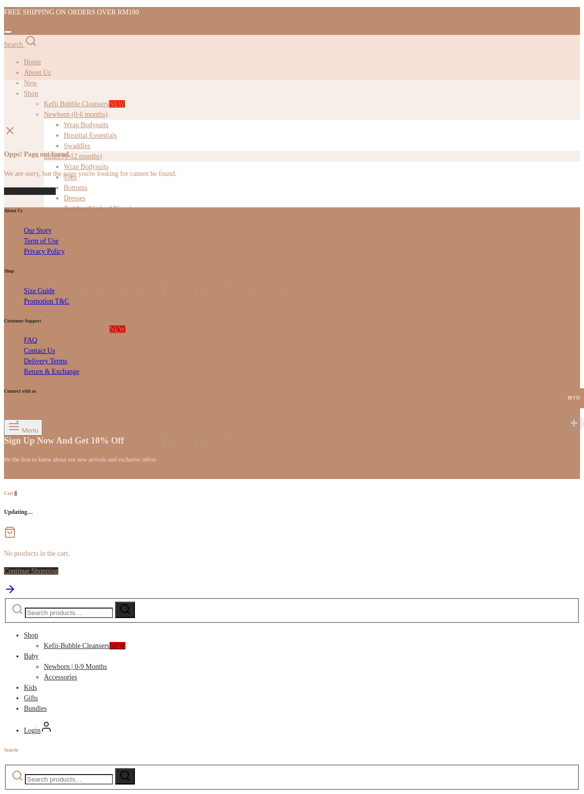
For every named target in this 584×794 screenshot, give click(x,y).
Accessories (60, 677)
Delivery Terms (45, 361)
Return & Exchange (51, 371)
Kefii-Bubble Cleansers (84, 329)
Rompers (96, 250)
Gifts (31, 381)
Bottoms (75, 187)
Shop (31, 635)
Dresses (75, 198)
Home (32, 62)
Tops (90, 219)
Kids (30, 687)
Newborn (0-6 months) (76, 114)
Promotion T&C (46, 301)
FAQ (30, 340)
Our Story (38, 230)
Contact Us (39, 350)
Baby (31, 656)
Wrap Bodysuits (86, 125)
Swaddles (77, 146)
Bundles (35, 708)
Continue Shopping (31, 571)
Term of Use (41, 241)
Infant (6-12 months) (73, 156)
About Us (37, 72)
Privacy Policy (44, 251)
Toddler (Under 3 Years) (97, 208)
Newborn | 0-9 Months (75, 350)
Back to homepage (30, 191)
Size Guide (39, 291)
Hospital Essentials (90, 135)
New (30, 83)
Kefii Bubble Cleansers (84, 104)
